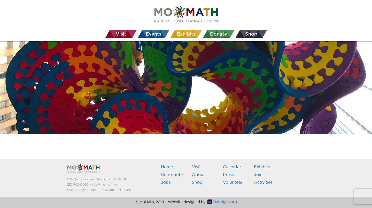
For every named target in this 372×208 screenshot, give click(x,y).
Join (258, 175)
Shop (197, 182)
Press (228, 175)
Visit (196, 167)
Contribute (172, 175)
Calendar (232, 167)
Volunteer (232, 182)
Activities (263, 182)
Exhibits (262, 167)
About (198, 175)
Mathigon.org (222, 202)
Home (167, 167)
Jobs (166, 182)
